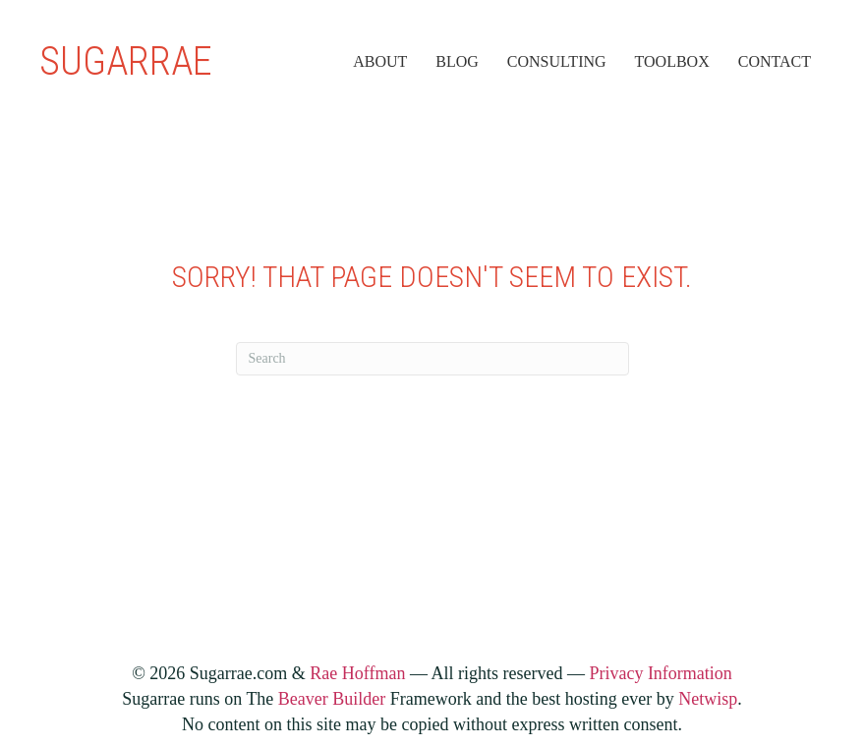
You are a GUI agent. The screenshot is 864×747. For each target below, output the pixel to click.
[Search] (432, 358)
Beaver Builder (331, 699)
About (380, 61)
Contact (774, 61)
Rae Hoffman (357, 673)
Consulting (556, 61)
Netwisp (707, 699)
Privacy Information (660, 673)
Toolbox (672, 61)
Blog (457, 61)
